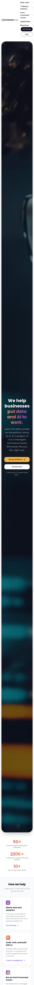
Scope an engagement (15, 960)
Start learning (12, 925)
